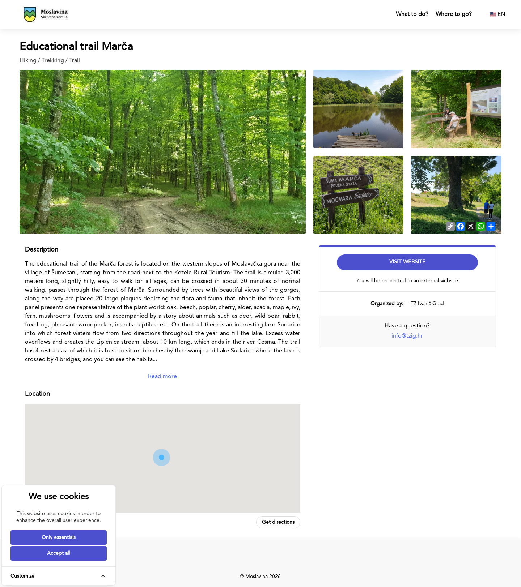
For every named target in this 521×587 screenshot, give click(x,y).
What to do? (412, 14)
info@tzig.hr (407, 336)
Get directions (278, 522)
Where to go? (454, 14)
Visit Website (407, 262)
